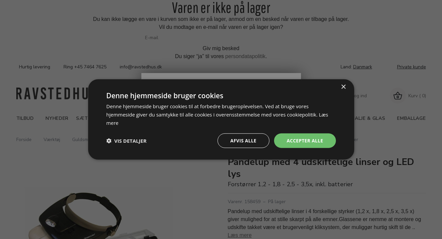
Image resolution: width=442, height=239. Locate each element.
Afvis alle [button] (242, 140)
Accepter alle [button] (304, 140)
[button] (126, 140)
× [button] (343, 86)
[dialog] (221, 119)
